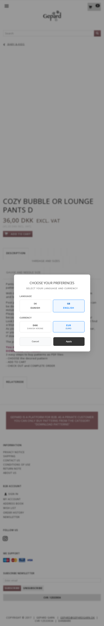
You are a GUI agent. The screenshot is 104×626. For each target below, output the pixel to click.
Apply (69, 341)
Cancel (35, 341)
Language (26, 296)
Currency (26, 318)
